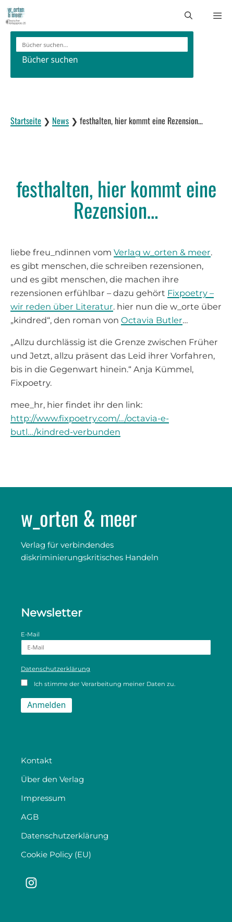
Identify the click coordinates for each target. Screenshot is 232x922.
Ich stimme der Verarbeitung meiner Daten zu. (98, 683)
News (60, 120)
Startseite (25, 120)
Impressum (43, 798)
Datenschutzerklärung (55, 668)
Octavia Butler (151, 320)
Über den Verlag (52, 779)
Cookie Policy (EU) (56, 854)
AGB (30, 817)
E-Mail (116, 643)
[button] (188, 15)
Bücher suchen (50, 59)
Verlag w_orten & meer (162, 252)
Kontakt (36, 760)
